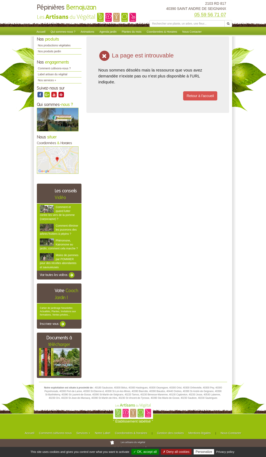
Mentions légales (199, 433)
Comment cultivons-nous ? (54, 68)
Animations (87, 31)
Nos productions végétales (54, 45)
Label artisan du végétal (52, 74)
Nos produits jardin (49, 51)
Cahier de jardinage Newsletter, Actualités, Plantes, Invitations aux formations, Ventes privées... (58, 311)
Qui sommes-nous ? (63, 31)
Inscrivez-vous (53, 324)
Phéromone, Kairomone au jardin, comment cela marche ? (59, 244)
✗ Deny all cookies (176, 451)
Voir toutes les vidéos (57, 275)
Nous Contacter (192, 31)
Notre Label (102, 433)
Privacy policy (225, 451)
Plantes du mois (132, 31)
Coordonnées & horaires (131, 433)
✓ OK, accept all (145, 451)
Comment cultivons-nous (55, 433)
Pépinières (67, 7)
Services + (83, 433)
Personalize (204, 451)
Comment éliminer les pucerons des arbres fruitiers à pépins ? (59, 229)
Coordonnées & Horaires (162, 31)
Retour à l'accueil (200, 96)
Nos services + (47, 80)
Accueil (40, 31)
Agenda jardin (108, 31)
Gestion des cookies (170, 433)
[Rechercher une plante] (187, 23)
